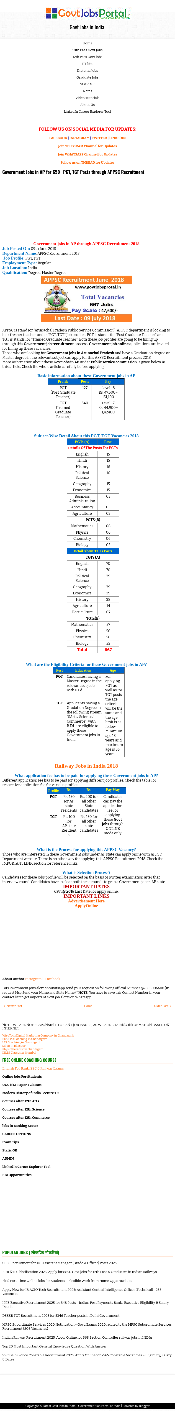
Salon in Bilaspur (14, 1045)
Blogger (144, 1406)
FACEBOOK (58, 138)
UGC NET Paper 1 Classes (21, 1085)
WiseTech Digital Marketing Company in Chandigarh (38, 1035)
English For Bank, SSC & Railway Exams (33, 1068)
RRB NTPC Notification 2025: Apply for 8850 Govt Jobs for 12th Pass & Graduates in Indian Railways (79, 1272)
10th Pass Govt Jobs (87, 50)
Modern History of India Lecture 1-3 (30, 1093)
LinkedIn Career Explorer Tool (87, 112)
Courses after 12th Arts (20, 1101)
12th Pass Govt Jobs (87, 57)
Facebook (52, 979)
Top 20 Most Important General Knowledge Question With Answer (54, 1346)
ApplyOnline (86, 905)
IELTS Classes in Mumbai (19, 1052)
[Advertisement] (86, 210)
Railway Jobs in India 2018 (86, 766)
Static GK (87, 84)
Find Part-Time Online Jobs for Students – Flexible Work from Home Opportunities (67, 1281)
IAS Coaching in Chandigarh (21, 1042)
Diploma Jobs (87, 71)
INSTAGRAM (79, 138)
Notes (87, 91)
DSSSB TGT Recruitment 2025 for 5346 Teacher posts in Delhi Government (61, 1316)
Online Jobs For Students (22, 1077)
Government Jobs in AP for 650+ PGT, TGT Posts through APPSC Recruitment (73, 172)
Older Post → (162, 1006)
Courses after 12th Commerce (26, 1118)
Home (88, 43)
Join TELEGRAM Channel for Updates (87, 146)
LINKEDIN (117, 138)
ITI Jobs (87, 64)
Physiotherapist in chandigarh (23, 1049)
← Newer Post (13, 1006)
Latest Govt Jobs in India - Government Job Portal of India (81, 1406)
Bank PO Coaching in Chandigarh (24, 1039)
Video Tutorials (88, 98)
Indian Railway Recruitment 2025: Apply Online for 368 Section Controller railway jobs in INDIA (77, 1337)
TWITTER (99, 138)
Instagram (33, 979)
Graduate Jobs (87, 77)
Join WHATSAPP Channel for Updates (87, 154)
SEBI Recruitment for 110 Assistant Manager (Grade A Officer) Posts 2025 (59, 1263)
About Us (87, 105)
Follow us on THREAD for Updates (87, 162)
